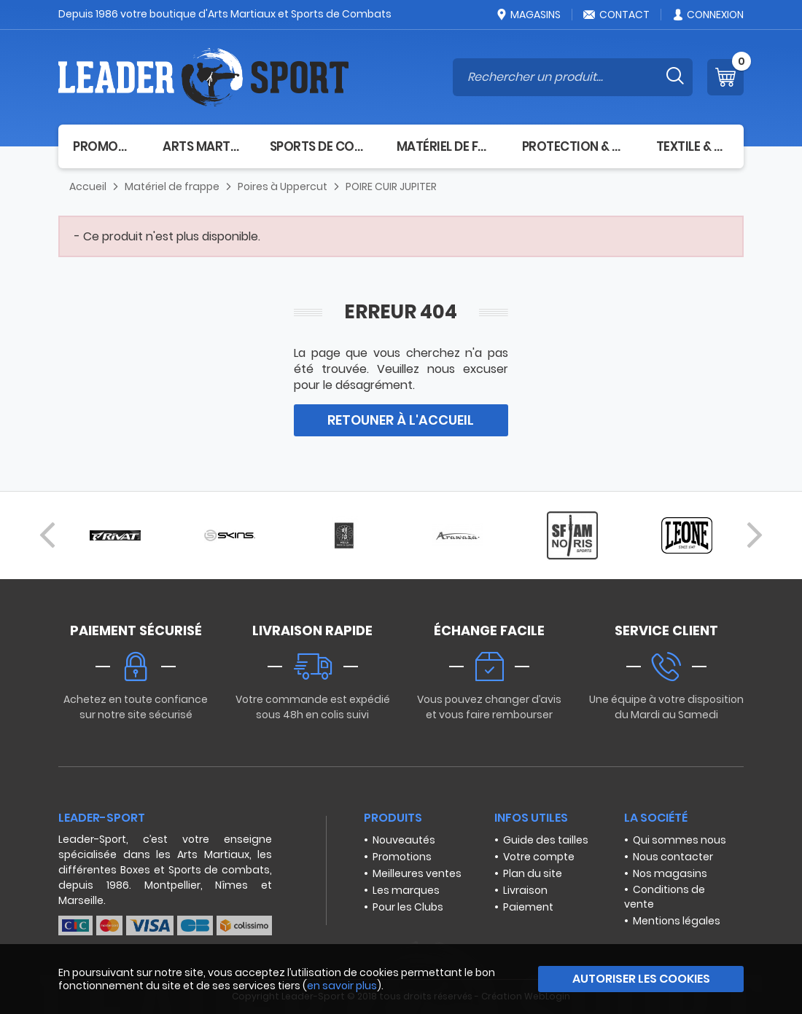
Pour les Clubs (408, 907)
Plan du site (532, 873)
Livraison (525, 890)
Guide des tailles (545, 840)
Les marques (406, 890)
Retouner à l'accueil (400, 420)
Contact (616, 14)
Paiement (528, 907)
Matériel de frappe (445, 146)
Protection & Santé (574, 146)
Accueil (87, 186)
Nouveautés (404, 840)
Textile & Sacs (692, 146)
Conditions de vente (664, 896)
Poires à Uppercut (282, 186)
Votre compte (539, 856)
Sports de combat (318, 146)
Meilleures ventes (417, 873)
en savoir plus (342, 985)
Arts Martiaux (201, 146)
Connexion (707, 14)
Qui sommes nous (679, 840)
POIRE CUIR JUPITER (391, 186)
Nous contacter (673, 856)
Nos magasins (670, 873)
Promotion (103, 146)
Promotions (402, 856)
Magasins (528, 14)
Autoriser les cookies (641, 978)
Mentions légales (676, 920)
